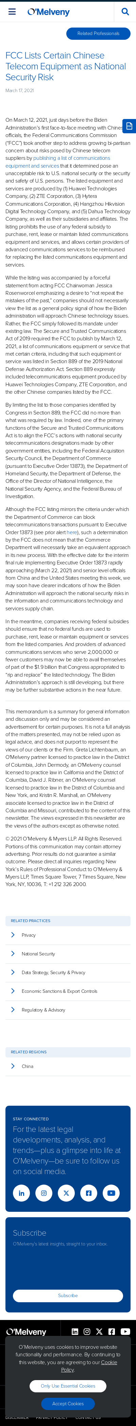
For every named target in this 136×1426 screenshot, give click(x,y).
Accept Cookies (68, 1403)
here (72, 532)
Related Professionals (98, 33)
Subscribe (68, 1295)
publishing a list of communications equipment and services (57, 161)
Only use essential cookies (68, 1386)
